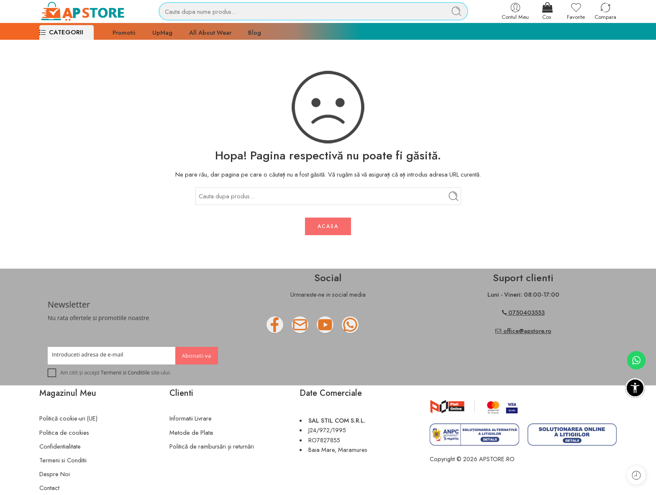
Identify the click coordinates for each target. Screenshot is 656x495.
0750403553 (526, 312)
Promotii (124, 32)
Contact (49, 487)
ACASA (328, 226)
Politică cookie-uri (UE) (68, 418)
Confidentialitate (60, 446)
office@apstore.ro (523, 330)
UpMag (162, 32)
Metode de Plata (191, 432)
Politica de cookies (64, 432)
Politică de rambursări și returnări (211, 446)
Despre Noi (54, 473)
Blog (254, 32)
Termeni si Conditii (63, 460)
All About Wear (210, 32)
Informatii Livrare (190, 418)
